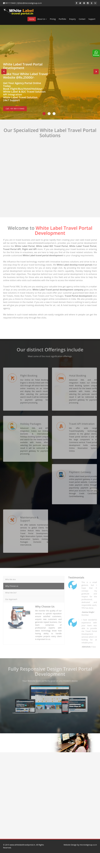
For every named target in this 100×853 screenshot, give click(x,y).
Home (31, 19)
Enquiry (72, 19)
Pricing (53, 19)
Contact (82, 19)
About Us (42, 19)
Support (91, 19)
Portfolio (62, 19)
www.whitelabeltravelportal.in (22, 845)
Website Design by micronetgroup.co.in (80, 845)
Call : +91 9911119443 (15, 108)
